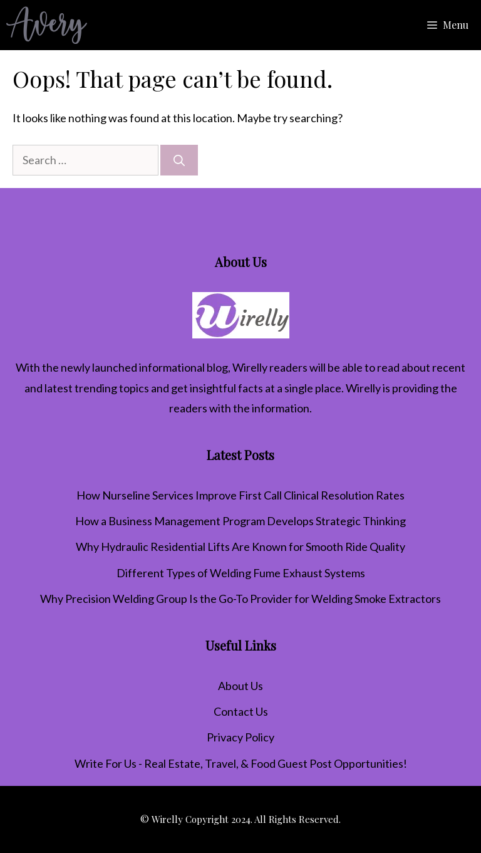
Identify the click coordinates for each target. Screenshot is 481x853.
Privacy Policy (240, 737)
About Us (240, 686)
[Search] (179, 160)
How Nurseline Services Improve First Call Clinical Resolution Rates (240, 495)
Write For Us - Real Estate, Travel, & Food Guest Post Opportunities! (241, 763)
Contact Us (241, 711)
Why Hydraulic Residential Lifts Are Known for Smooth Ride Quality (240, 546)
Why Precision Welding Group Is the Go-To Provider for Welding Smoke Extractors (240, 598)
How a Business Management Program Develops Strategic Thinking (240, 521)
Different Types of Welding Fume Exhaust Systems (240, 573)
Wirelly (249, 367)
